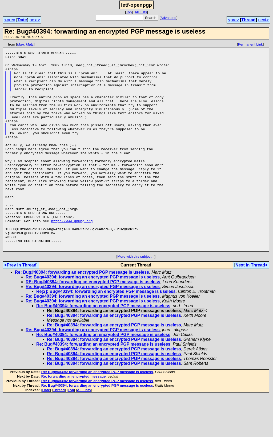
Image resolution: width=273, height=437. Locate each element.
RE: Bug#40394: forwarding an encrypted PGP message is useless (93, 323)
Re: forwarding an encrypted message (73, 418)
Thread (248, 20)
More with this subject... (135, 298)
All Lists (141, 12)
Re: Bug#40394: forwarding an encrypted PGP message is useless (82, 313)
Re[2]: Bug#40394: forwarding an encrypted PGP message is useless (106, 333)
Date (22, 20)
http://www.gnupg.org (72, 256)
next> (35, 20)
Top (129, 12)
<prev (9, 20)
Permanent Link (250, 45)
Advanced (168, 18)
